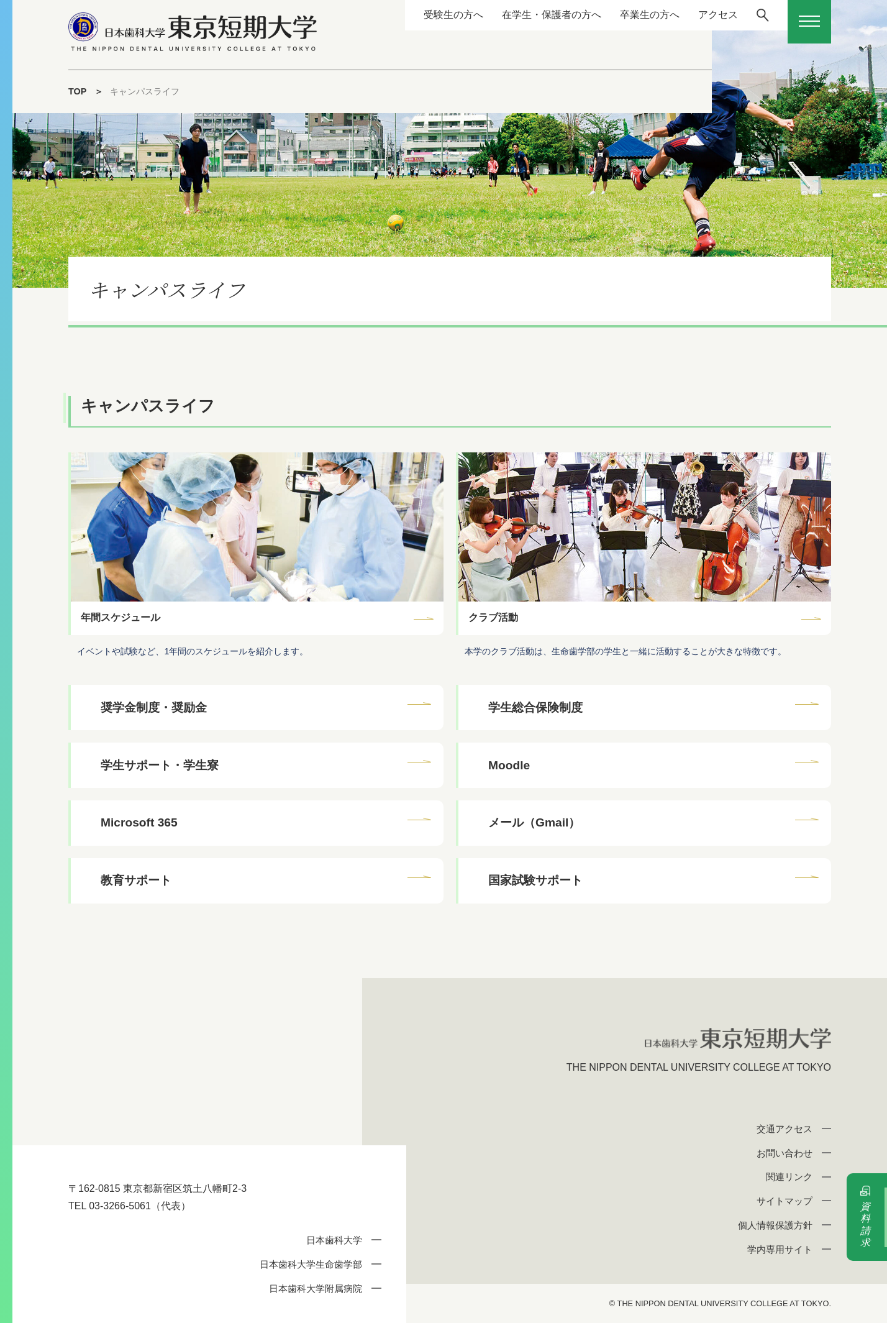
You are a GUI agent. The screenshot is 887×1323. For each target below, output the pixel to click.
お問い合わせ (784, 1153)
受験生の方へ (453, 14)
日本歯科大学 (334, 1240)
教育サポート (136, 880)
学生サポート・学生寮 (160, 765)
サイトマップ (784, 1201)
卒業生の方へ (649, 14)
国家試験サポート (535, 880)
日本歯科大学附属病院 (315, 1288)
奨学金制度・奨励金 (154, 707)
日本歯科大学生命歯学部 (311, 1264)
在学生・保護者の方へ (551, 14)
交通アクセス (784, 1129)
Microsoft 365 (139, 822)
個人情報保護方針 (775, 1225)
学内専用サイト (779, 1249)
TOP (77, 91)
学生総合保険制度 (535, 707)
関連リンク (789, 1176)
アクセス (717, 14)
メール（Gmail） (534, 822)
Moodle (509, 765)
